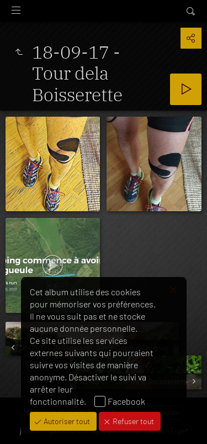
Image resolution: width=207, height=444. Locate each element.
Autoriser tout (66, 421)
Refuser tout (132, 421)
